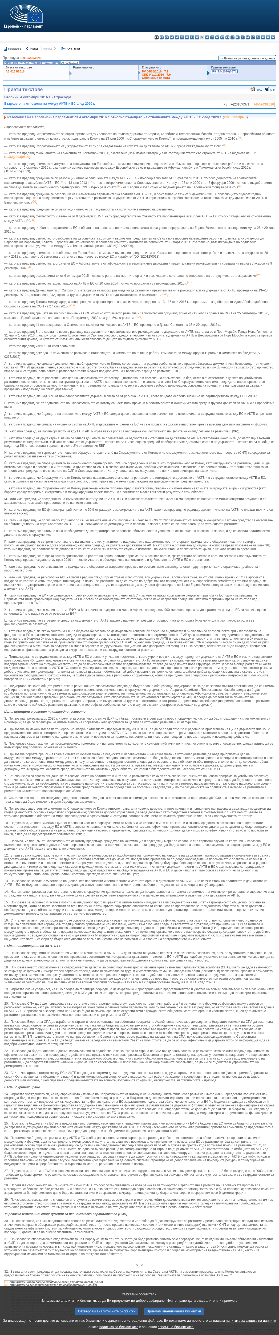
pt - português (248, 37)
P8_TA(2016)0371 (224, 71)
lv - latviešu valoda (217, 37)
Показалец (14, 48)
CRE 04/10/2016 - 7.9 (156, 74)
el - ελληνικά (187, 37)
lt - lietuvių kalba (222, 37)
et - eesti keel (182, 37)
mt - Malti (232, 37)
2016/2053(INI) (32, 57)
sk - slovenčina (258, 37)
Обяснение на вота (156, 77)
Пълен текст (73, 48)
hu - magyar (227, 37)
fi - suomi (268, 37)
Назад (34, 48)
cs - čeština (167, 37)
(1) (5, 1282)
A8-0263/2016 (15, 71)
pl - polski (243, 37)
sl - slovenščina (263, 37)
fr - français (197, 37)
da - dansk (172, 37)
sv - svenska (273, 37)
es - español (162, 37)
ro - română (253, 37)
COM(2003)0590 (17, 157)
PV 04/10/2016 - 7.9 (155, 71)
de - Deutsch (177, 37)
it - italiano (212, 37)
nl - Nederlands (238, 37)
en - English (192, 37)
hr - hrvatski (207, 37)
